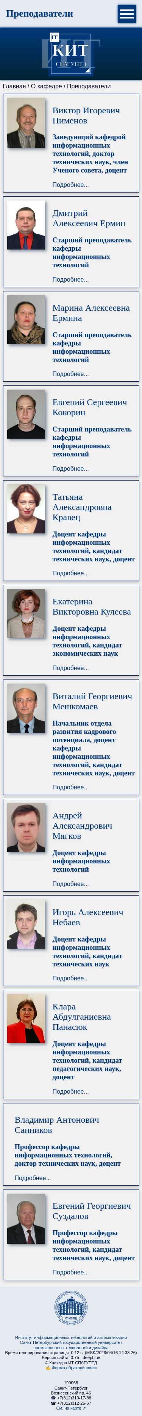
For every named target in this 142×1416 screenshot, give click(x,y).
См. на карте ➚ (71, 1408)
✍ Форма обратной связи (71, 1367)
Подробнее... (71, 185)
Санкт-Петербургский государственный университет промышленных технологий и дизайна (71, 1345)
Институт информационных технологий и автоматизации (71, 1337)
